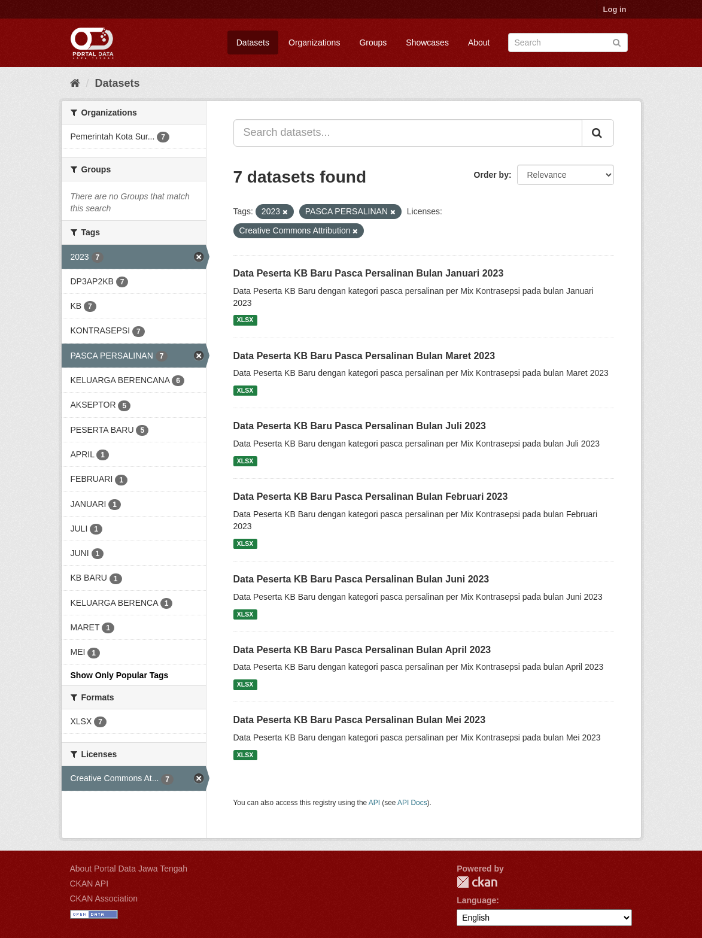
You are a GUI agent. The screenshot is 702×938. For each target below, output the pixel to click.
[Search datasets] (568, 42)
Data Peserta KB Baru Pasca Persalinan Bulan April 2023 (362, 650)
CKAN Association (104, 898)
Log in (615, 9)
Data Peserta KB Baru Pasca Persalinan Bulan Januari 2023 (368, 273)
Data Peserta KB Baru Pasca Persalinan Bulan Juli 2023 (359, 426)
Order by (491, 175)
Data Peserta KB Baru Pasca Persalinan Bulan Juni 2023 (361, 579)
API (374, 803)
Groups (373, 42)
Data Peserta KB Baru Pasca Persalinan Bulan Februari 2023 (370, 496)
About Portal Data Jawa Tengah (129, 868)
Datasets (252, 42)
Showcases (427, 42)
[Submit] (617, 42)
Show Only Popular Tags (120, 675)
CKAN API (89, 883)
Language (476, 900)
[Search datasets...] (407, 133)
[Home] (75, 83)
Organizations (314, 42)
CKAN (477, 882)
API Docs (412, 803)
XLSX (245, 320)
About (479, 42)
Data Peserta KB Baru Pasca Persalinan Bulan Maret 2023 (364, 356)
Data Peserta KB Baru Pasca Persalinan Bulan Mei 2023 (359, 720)
